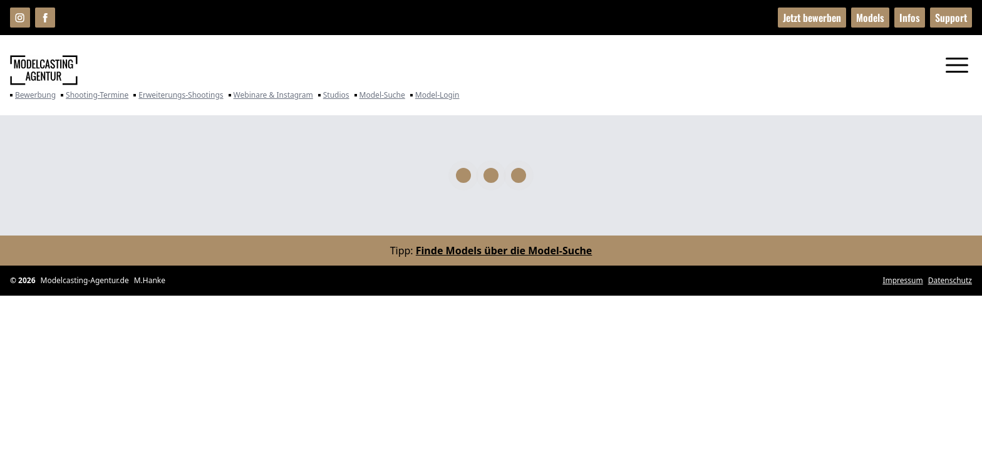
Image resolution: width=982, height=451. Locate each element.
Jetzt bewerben (812, 17)
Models (870, 17)
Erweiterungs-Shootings (178, 95)
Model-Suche (379, 95)
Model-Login (435, 95)
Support (951, 17)
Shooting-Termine (94, 95)
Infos (909, 17)
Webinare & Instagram (271, 95)
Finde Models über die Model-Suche (504, 250)
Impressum (902, 281)
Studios (333, 95)
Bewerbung (33, 95)
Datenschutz (950, 281)
